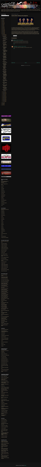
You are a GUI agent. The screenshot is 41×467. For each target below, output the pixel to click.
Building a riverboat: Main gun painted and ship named (5, 456)
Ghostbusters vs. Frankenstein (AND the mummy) (5, 47)
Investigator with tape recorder (5, 335)
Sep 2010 (4, 92)
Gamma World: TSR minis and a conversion (5, 88)
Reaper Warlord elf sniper (4, 380)
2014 (3, 29)
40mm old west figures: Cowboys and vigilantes (4, 307)
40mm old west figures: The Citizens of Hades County (4, 297)
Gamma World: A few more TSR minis (5, 83)
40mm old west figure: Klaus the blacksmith (4, 303)
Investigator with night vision (4, 339)
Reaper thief (2, 402)
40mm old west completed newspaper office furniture (4, 277)
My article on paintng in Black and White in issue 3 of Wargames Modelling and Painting (4, 433)
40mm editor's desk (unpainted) (5, 280)
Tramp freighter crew (3, 422)
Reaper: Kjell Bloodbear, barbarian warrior (4, 379)
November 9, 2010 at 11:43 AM (22, 46)
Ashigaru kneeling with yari (4, 247)
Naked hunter (3, 196)
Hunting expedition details (4, 429)
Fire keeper (2, 188)
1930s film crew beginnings (4, 426)
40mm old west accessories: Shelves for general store (4, 295)
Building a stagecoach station (4, 323)
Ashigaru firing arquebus (4, 244)
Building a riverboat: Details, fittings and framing (4, 450)
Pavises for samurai (3, 251)
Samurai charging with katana (5, 257)
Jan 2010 (4, 101)
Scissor (2, 216)
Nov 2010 (4, 35)
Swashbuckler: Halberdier (4, 410)
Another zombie (3, 344)
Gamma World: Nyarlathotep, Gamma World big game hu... (5, 74)
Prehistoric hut (3, 352)
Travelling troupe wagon (4, 411)
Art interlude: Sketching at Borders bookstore (4, 67)
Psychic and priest (3, 336)
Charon (2, 232)
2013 (3, 30)
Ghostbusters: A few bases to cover (5, 60)
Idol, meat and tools (3, 356)
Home (26, 62)
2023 (3, 21)
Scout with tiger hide (3, 200)
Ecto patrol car (3, 334)
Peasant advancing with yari (4, 248)
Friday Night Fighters (3, 419)
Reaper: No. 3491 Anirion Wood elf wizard (5, 85)
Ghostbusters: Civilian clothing (5, 62)
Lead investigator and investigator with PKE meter (4, 331)
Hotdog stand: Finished (4, 437)
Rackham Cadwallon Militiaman (5, 387)
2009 (3, 102)
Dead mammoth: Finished (4, 364)
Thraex (2, 220)
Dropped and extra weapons (4, 237)
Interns (2, 340)
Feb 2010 (4, 100)
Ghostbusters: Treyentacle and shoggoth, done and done (5, 51)
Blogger (25, 465)
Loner (2, 205)
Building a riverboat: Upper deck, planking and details (4, 449)
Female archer (3, 192)
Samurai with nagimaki (4, 243)
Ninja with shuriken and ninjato (5, 269)
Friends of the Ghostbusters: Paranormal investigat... (5, 64)
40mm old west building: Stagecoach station (4, 318)
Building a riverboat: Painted (4, 452)
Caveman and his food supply (5, 369)
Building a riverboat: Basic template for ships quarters (4, 441)
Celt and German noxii (4, 233)
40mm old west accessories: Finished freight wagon (4, 285)
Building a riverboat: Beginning (5, 443)
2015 (3, 28)
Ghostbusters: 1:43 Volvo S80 (5, 37)
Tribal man (2, 189)
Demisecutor (2, 211)
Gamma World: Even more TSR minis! (5, 81)
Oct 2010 (4, 91)
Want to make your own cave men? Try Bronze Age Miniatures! (4, 182)
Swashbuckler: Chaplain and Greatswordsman (4, 408)
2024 (3, 20)
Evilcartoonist (15, 46)
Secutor (2, 225)
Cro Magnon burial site (4, 357)
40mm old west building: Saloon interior (4, 320)
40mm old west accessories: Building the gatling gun (4, 289)
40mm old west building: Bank (5, 316)
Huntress (2, 197)
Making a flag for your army (4, 392)
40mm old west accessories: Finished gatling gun (4, 293)
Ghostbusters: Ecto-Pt (4, 40)
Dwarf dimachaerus (3, 236)
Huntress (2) (2, 201)
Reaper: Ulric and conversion (4, 377)
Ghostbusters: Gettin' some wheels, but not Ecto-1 (5, 44)
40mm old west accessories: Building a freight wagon (4, 283)
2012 (3, 31)
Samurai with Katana (3, 258)
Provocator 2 (2, 219)
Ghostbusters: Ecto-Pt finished (5, 38)
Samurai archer (3, 252)
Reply (14, 48)
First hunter (2, 193)
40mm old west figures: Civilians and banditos (4, 305)
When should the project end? (5, 42)
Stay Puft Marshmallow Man (4, 329)
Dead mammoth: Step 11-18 (4, 361)
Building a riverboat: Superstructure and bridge (4, 445)
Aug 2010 (4, 93)
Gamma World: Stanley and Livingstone (4, 72)
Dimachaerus (2, 212)
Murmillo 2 (2, 224)
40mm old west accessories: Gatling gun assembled (4, 291)
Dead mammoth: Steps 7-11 (4, 360)
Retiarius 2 (2, 228)
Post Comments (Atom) (27, 65)
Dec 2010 (4, 34)
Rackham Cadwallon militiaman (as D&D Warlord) (5, 382)
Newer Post (13, 62)
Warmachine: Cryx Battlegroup (5, 90)
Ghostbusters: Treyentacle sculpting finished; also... (5, 54)
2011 (3, 32)
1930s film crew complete (4, 425)
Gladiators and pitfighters (4, 403)
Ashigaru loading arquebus (4, 264)
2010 (3, 33)
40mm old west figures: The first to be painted (4, 309)
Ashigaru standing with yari (4, 265)
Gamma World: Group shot (4, 70)
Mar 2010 (4, 99)
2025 (3, 19)
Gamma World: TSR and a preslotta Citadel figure (5, 77)
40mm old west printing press (4, 281)
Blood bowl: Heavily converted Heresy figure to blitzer (5, 389)
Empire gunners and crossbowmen (3, 415)
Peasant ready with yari (4, 268)
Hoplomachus (3, 229)
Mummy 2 (2, 343)
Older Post (38, 62)
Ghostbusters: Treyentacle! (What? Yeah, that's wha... (5, 57)
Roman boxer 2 (3, 215)
